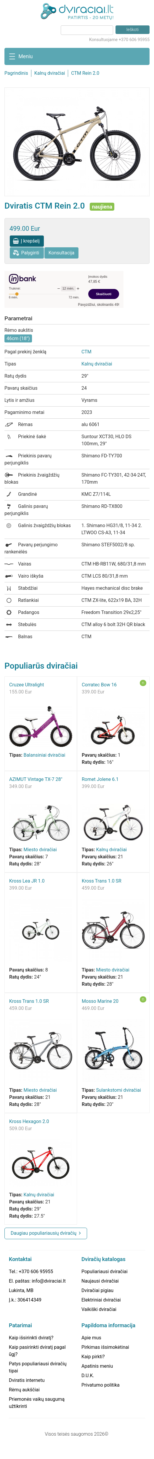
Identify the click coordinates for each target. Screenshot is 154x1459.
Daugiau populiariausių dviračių (43, 1233)
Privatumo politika (100, 1385)
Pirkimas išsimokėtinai (105, 1347)
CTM (86, 352)
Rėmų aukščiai (24, 1390)
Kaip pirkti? (93, 1356)
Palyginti (30, 253)
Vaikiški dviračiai (98, 1309)
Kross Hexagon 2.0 (29, 1121)
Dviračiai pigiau (97, 1290)
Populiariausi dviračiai (104, 1271)
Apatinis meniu (97, 1366)
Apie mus (91, 1338)
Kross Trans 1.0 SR (101, 881)
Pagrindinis (16, 73)
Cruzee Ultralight (26, 685)
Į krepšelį (30, 241)
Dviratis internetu (27, 1380)
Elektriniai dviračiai (101, 1300)
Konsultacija (62, 253)
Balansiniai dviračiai (44, 755)
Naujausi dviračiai (100, 1281)
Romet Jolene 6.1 (100, 779)
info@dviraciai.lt (48, 1281)
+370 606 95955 (36, 1271)
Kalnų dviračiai (49, 73)
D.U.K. (87, 1375)
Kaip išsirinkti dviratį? (31, 1338)
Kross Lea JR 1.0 (27, 881)
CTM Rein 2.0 (85, 73)
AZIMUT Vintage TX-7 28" (35, 779)
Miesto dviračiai (40, 849)
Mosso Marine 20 (100, 1001)
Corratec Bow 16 (99, 685)
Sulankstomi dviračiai (118, 1090)
